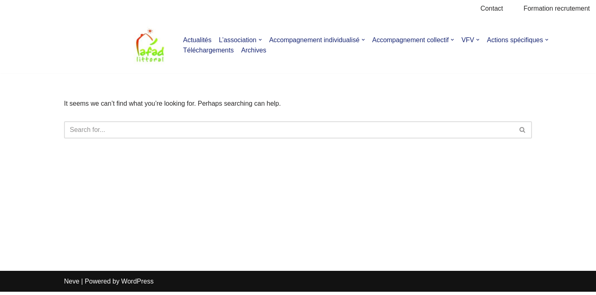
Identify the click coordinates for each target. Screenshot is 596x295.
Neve (71, 284)
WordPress (137, 284)
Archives (253, 50)
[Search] (288, 129)
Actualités (197, 39)
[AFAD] (150, 45)
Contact (491, 8)
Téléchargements (208, 50)
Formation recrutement (556, 8)
